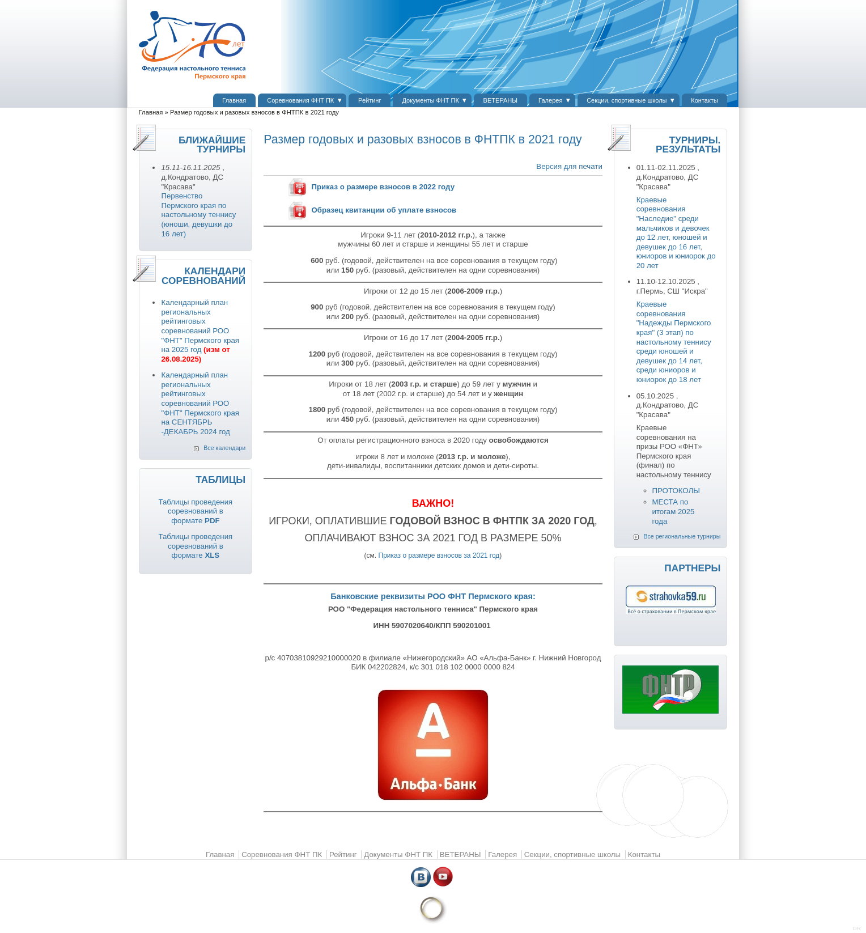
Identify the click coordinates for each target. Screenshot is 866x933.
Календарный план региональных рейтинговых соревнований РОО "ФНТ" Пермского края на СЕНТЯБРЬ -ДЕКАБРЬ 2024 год (200, 403)
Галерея (550, 100)
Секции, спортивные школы (627, 100)
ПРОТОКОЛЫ (676, 490)
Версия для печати (569, 166)
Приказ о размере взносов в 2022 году (383, 187)
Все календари (224, 447)
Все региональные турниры (681, 536)
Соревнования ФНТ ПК (300, 100)
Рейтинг (369, 100)
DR (857, 928)
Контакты (704, 100)
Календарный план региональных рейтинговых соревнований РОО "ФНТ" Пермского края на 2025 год (200, 330)
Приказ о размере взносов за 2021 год (439, 555)
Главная (234, 100)
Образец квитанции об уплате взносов (383, 210)
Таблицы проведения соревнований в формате (195, 511)
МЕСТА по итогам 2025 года (673, 511)
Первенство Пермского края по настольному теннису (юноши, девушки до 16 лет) (198, 215)
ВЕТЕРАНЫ (500, 100)
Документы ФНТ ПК (430, 100)
